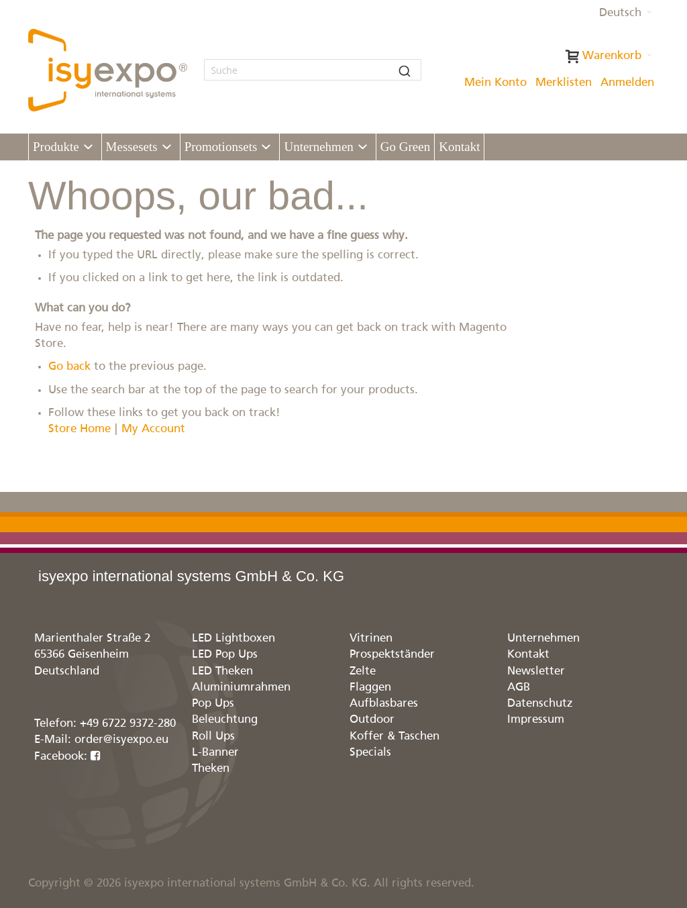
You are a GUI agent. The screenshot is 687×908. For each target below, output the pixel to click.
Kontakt (528, 654)
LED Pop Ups (225, 654)
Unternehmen (543, 638)
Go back (69, 366)
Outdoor (372, 719)
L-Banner (215, 752)
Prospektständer (392, 654)
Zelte (363, 671)
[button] (625, 13)
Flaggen (370, 687)
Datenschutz (540, 703)
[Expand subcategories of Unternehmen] (363, 147)
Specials (370, 752)
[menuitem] (65, 147)
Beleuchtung (225, 719)
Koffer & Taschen (394, 736)
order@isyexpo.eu (121, 740)
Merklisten (563, 83)
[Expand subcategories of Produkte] (88, 147)
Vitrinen (371, 638)
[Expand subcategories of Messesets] (167, 147)
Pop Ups (213, 703)
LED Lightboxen (233, 638)
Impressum (535, 719)
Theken (210, 768)
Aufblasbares (384, 703)
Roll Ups (213, 736)
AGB (518, 687)
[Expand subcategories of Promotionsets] (266, 147)
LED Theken (222, 671)
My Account (153, 429)
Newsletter (536, 671)
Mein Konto (495, 83)
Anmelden (627, 83)
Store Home (79, 429)
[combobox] (312, 70)
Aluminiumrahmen (241, 687)
